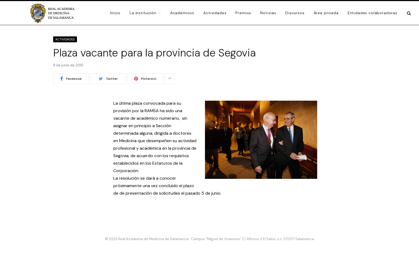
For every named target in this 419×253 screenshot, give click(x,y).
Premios (243, 12)
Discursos (295, 12)
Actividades (214, 12)
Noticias (268, 12)
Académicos (182, 12)
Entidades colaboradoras (372, 12)
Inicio (115, 12)
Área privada (326, 12)
